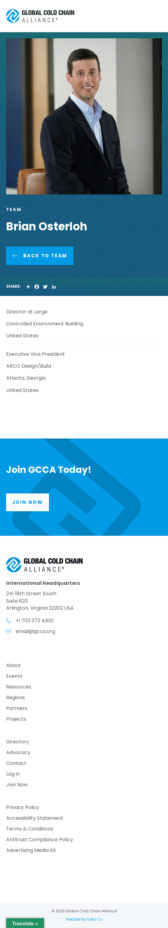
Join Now (17, 785)
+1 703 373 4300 (35, 620)
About (13, 666)
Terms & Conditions (29, 829)
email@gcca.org (35, 631)
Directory (17, 742)
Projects (16, 720)
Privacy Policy (22, 808)
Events (14, 677)
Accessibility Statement (34, 819)
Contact (16, 764)
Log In (13, 774)
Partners (16, 709)
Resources (18, 687)
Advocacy (18, 753)
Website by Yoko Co (84, 919)
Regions (15, 698)
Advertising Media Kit (31, 851)
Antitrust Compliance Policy (39, 840)
